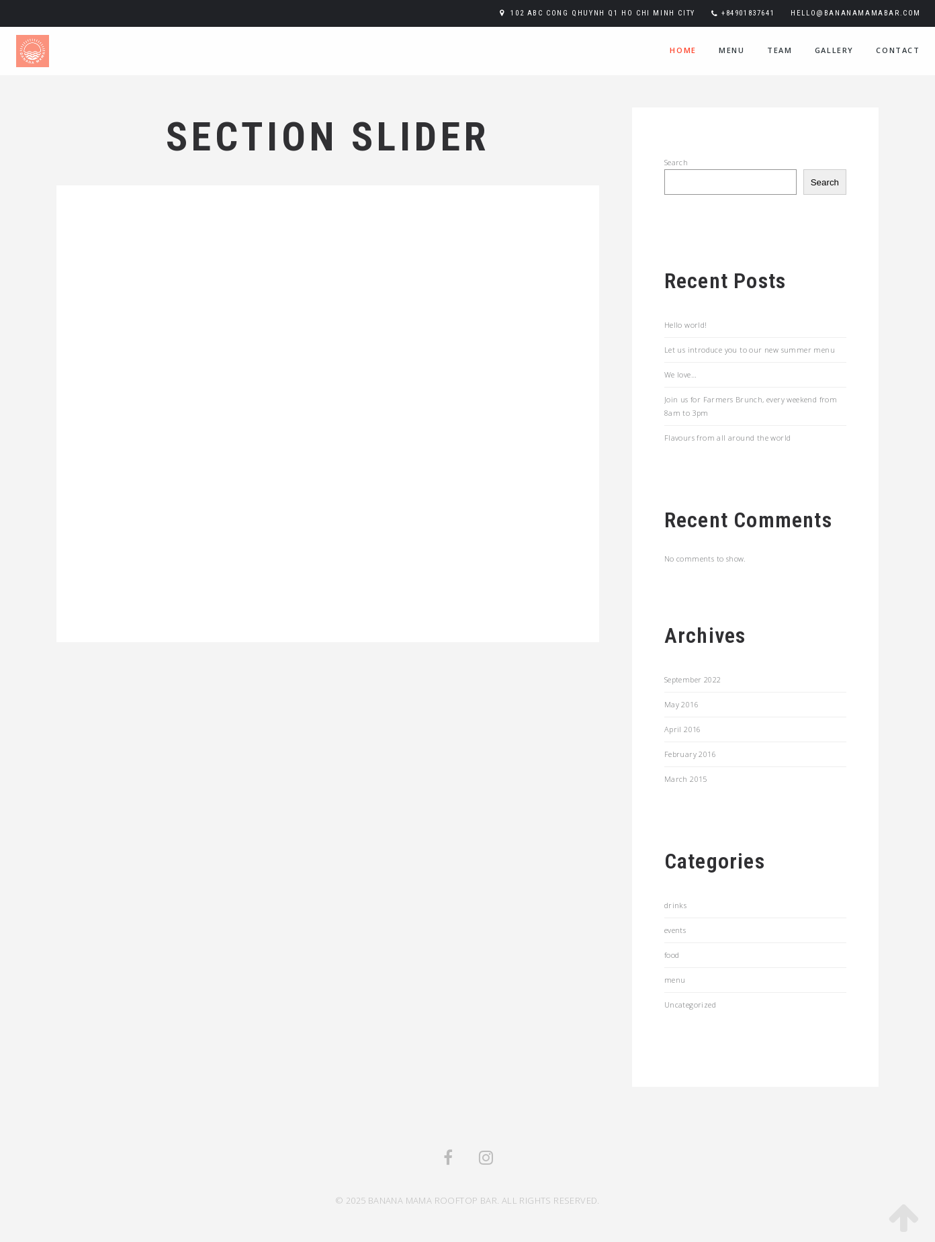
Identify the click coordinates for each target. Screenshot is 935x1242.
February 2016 (690, 754)
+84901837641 (747, 13)
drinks (675, 905)
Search (676, 162)
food (672, 955)
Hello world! (685, 325)
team (779, 50)
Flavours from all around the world (727, 438)
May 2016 (681, 704)
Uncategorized (690, 1005)
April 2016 (682, 729)
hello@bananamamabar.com (856, 13)
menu (731, 50)
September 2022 (692, 679)
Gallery (834, 50)
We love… (680, 374)
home (683, 50)
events (675, 930)
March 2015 (685, 779)
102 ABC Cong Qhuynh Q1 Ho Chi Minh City (602, 13)
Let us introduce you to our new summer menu (749, 350)
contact (898, 50)
